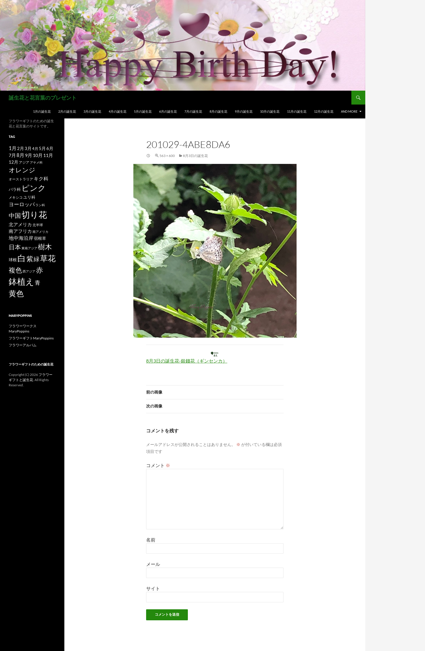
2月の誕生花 (67, 111)
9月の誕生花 (244, 111)
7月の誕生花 (193, 111)
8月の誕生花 (218, 111)
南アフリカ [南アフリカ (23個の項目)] (20, 231)
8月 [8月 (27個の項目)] (20, 155)
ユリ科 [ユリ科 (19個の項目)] (29, 197)
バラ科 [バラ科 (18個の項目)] (15, 189)
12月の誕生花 (323, 111)
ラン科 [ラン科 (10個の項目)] (40, 205)
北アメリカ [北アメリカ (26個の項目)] (20, 224)
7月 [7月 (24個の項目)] (12, 155)
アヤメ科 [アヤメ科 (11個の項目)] (36, 162)
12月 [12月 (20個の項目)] (13, 162)
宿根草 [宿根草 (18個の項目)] (40, 238)
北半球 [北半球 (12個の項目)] (37, 225)
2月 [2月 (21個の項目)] (20, 148)
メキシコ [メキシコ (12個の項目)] (16, 197)
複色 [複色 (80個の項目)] (15, 270)
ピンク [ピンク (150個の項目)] (33, 188)
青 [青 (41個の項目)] (37, 282)
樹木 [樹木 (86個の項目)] (45, 247)
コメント (158, 465)
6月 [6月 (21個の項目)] (49, 148)
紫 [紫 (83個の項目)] (29, 259)
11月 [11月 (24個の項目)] (48, 155)
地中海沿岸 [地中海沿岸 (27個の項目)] (21, 238)
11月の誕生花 (296, 111)
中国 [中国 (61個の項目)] (15, 215)
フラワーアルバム (23, 345)
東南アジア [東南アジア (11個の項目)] (29, 248)
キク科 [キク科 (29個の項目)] (41, 178)
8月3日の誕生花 (195, 155)
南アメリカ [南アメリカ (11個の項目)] (40, 231)
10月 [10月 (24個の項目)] (38, 155)
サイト (153, 588)
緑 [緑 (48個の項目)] (36, 258)
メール (153, 564)
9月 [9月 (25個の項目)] (28, 155)
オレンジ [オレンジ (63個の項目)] (22, 170)
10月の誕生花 (269, 111)
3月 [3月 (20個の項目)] (28, 148)
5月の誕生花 (143, 111)
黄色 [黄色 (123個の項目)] (16, 293)
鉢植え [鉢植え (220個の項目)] (21, 281)
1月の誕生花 (42, 111)
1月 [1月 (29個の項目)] (13, 148)
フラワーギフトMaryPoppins (31, 338)
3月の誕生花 (92, 111)
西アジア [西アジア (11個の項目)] (29, 271)
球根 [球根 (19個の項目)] (13, 259)
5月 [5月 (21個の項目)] (42, 148)
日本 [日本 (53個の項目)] (15, 247)
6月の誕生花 (168, 111)
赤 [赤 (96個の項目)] (39, 270)
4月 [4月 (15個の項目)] (35, 148)
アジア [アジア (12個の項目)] (24, 162)
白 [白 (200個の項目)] (21, 258)
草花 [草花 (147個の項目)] (48, 258)
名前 (150, 539)
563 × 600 (167, 155)
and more (349, 111)
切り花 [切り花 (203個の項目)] (34, 214)
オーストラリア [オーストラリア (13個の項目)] (21, 179)
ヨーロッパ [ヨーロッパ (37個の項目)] (22, 204)
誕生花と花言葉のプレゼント (43, 97)
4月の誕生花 (117, 111)
